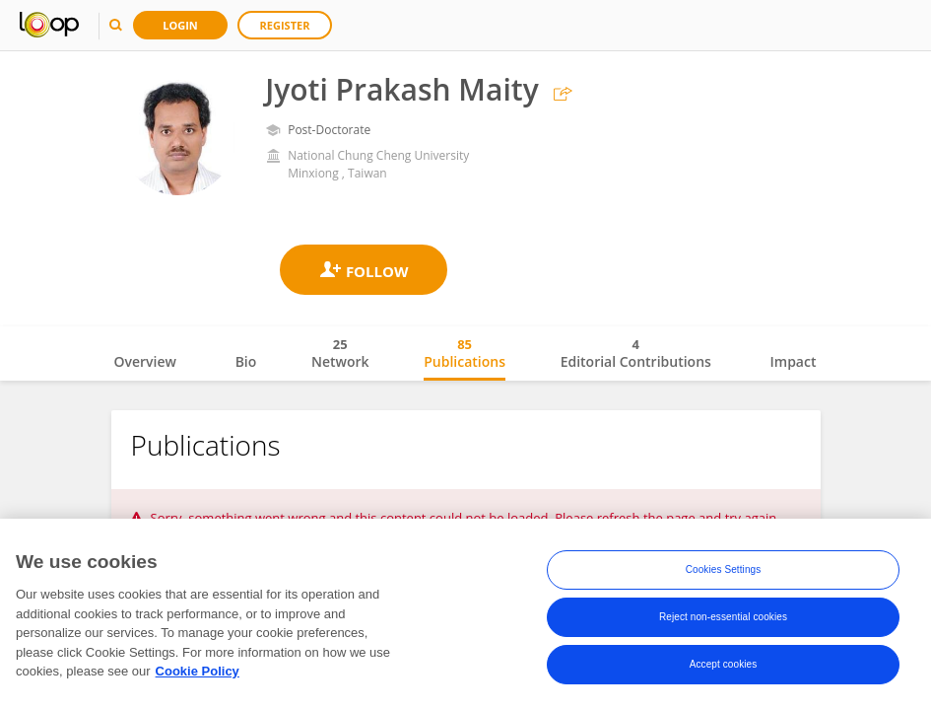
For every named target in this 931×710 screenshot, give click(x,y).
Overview (145, 361)
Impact (793, 361)
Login (180, 25)
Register (285, 25)
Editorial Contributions (636, 353)
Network (340, 353)
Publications (464, 353)
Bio (246, 361)
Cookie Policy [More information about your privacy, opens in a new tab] (197, 675)
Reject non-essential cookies (723, 620)
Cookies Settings (724, 573)
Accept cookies (724, 668)
